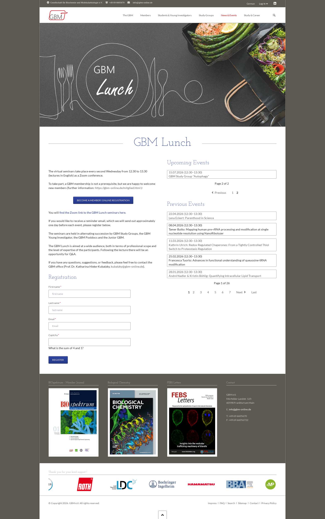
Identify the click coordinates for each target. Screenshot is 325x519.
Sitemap (242, 503)
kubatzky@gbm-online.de (127, 266)
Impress (212, 503)
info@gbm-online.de (143, 2)
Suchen (274, 15)
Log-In (262, 3)
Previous (220, 192)
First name (55, 287)
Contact (254, 503)
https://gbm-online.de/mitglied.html (118, 188)
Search (231, 503)
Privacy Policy (268, 503)
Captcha (55, 335)
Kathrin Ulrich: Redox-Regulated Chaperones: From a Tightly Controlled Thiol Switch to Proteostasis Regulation (219, 245)
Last (254, 292)
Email (55, 319)
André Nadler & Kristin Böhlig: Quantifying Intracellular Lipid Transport (215, 274)
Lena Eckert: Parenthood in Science (191, 216)
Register (58, 359)
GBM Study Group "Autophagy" (189, 174)
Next (239, 292)
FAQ (222, 503)
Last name (55, 303)
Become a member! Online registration (103, 200)
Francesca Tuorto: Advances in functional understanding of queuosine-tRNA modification (218, 260)
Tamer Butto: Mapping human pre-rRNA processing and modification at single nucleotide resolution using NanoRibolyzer (218, 229)
